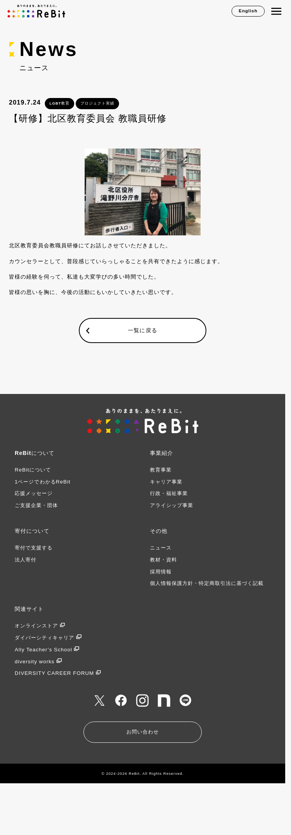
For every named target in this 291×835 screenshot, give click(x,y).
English (248, 10)
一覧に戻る (142, 330)
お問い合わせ (142, 732)
